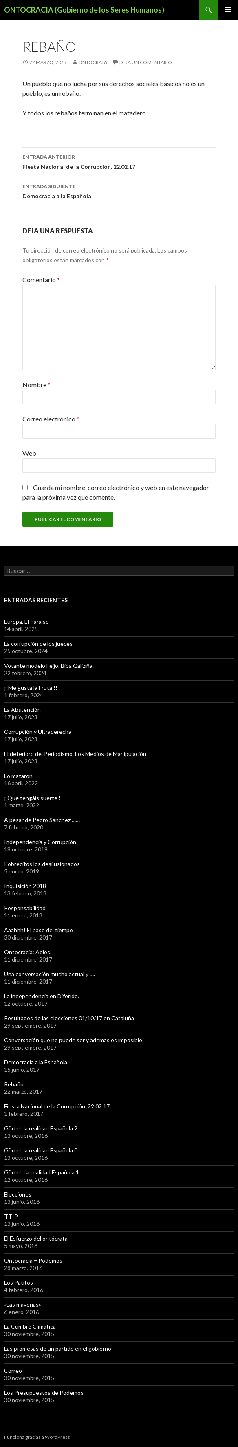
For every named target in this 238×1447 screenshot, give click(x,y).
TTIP (11, 1216)
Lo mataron (18, 775)
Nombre (36, 384)
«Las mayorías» (22, 1304)
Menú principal (228, 10)
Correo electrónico (50, 419)
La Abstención (22, 709)
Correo (13, 1370)
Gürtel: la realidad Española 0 (40, 1150)
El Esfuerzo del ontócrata (36, 1238)
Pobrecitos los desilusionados (42, 863)
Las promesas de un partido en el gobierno (57, 1348)
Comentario (41, 280)
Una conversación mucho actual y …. (49, 974)
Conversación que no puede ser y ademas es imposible (73, 1040)
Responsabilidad (25, 907)
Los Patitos (18, 1282)
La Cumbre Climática (30, 1326)
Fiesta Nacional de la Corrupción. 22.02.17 (119, 161)
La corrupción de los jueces (38, 643)
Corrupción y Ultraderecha (37, 731)
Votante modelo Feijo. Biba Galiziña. (49, 665)
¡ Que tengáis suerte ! (32, 797)
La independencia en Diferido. (41, 996)
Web (29, 453)
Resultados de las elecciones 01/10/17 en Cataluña (69, 1018)
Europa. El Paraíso (26, 621)
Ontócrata (92, 62)
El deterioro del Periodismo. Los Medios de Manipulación (75, 753)
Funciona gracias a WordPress (37, 1437)
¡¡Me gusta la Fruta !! (30, 687)
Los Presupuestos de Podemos (44, 1392)
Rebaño (14, 1084)
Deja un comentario (145, 62)
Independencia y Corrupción (40, 841)
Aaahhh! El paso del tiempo (38, 929)
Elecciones (17, 1194)
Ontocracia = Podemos (33, 1260)
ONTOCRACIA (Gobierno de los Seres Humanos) (84, 9)
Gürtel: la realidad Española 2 (40, 1128)
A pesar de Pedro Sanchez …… (42, 819)
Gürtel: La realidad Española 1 (41, 1172)
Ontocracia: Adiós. (27, 951)
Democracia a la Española (119, 190)
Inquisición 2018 (25, 885)
